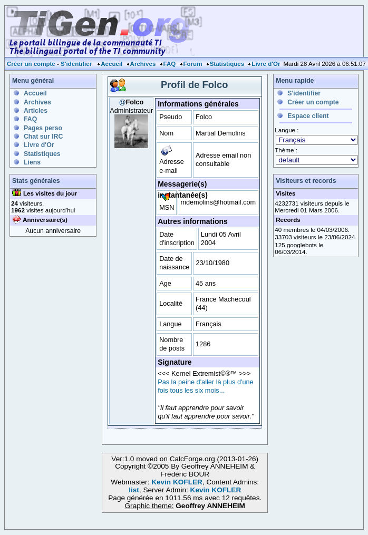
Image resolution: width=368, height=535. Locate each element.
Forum (192, 64)
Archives (143, 64)
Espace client (307, 116)
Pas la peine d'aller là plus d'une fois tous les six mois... (205, 386)
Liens (32, 162)
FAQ (169, 64)
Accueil (111, 64)
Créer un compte (31, 64)
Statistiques (227, 64)
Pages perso (43, 128)
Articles (35, 110)
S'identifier (76, 64)
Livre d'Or (265, 64)
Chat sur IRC (43, 136)
